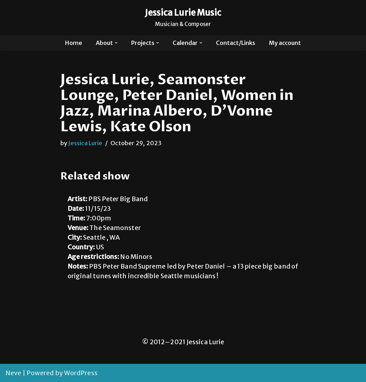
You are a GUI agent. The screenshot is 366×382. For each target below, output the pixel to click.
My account (285, 42)
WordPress (81, 373)
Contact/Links (235, 42)
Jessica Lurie (85, 143)
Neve (13, 373)
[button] (116, 42)
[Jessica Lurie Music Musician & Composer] (183, 17)
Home (73, 42)
